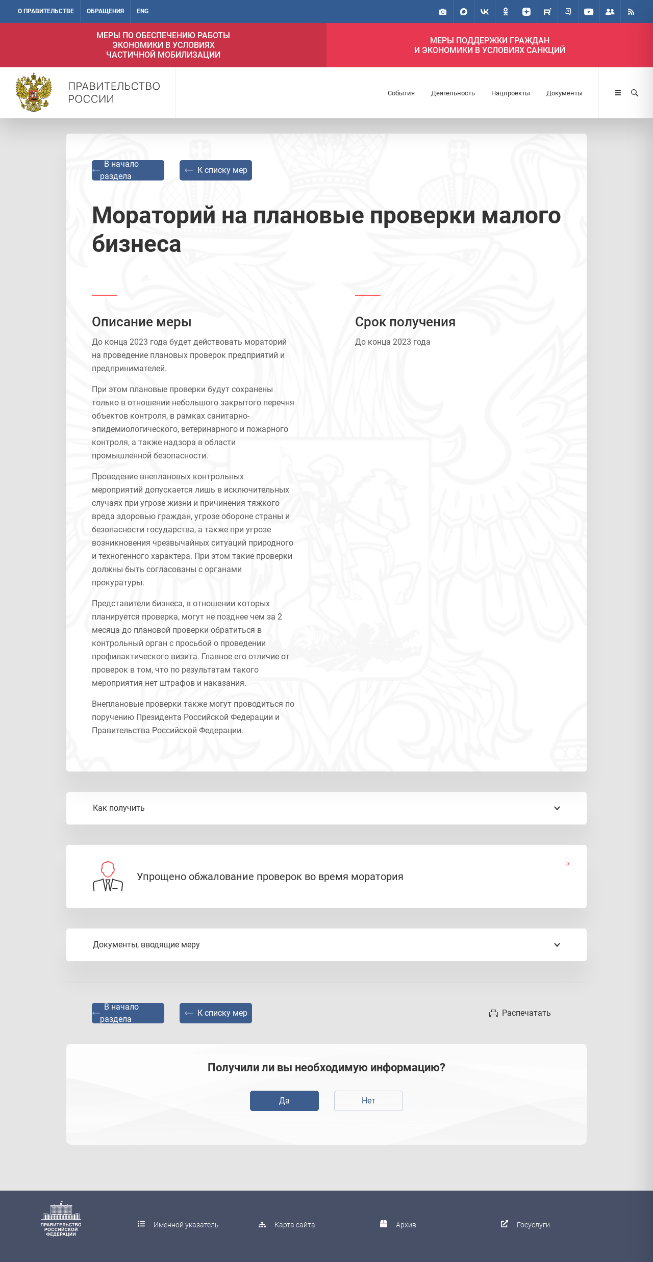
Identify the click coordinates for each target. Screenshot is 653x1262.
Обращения (105, 11)
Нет (368, 1100)
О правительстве (46, 11)
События (401, 93)
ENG (142, 11)
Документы (564, 93)
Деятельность (453, 93)
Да (284, 1100)
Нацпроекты (510, 93)
